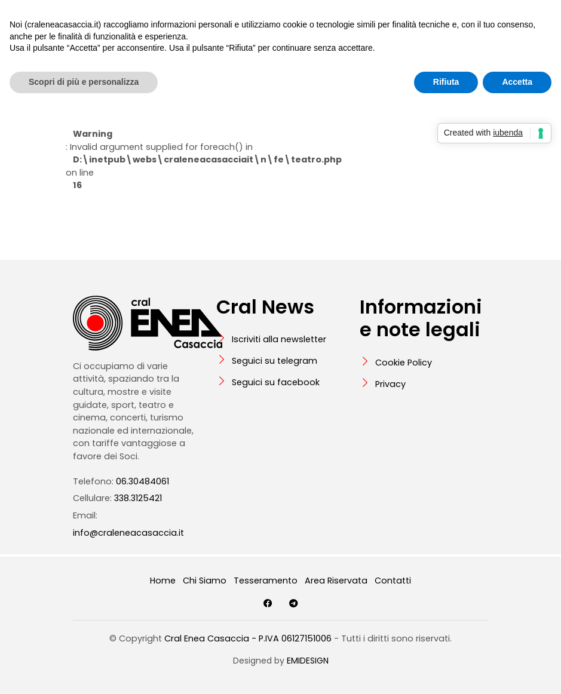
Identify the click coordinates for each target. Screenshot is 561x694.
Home (163, 580)
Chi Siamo (204, 580)
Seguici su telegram (274, 361)
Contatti (393, 580)
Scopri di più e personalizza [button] (84, 82)
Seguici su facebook (276, 382)
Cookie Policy (403, 363)
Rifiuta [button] (446, 82)
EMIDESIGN (308, 661)
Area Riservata (336, 580)
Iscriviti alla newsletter (279, 339)
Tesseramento (266, 580)
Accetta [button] (517, 82)
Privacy (390, 384)
